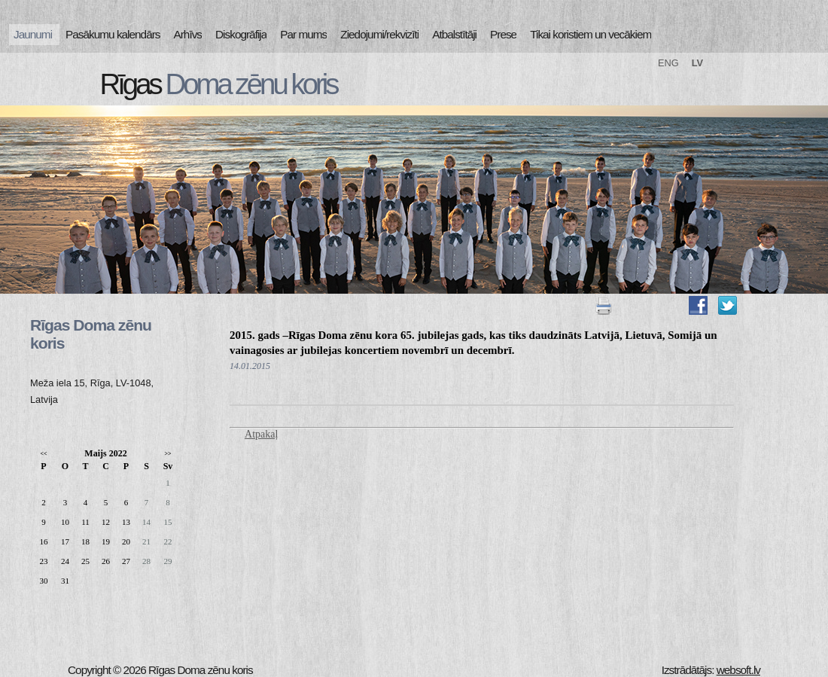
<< (43, 453)
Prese (503, 34)
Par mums (303, 34)
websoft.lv (738, 669)
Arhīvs (188, 34)
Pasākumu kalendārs (112, 34)
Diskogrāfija (240, 34)
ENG (668, 63)
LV (697, 63)
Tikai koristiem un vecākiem (590, 34)
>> (167, 453)
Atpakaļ (261, 434)
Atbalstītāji (454, 34)
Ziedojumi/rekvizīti (379, 34)
